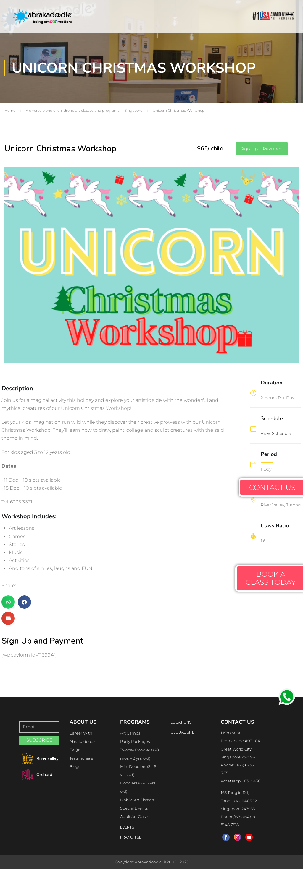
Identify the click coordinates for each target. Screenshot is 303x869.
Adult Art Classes (136, 816)
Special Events (134, 808)
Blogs (75, 766)
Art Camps (130, 733)
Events (127, 827)
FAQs (75, 750)
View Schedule (276, 433)
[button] (262, 148)
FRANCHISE (130, 837)
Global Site (182, 732)
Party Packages (135, 741)
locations (180, 722)
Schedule (272, 418)
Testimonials (81, 758)
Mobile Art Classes (137, 799)
